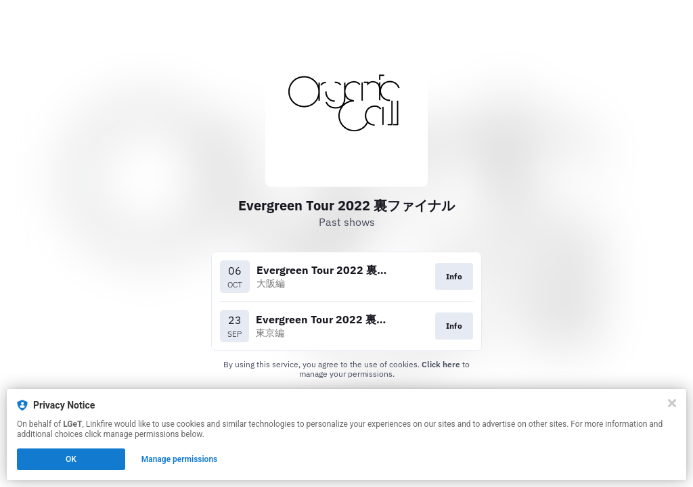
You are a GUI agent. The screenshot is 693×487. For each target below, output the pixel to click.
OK (71, 459)
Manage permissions (179, 459)
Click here (441, 364)
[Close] (672, 403)
